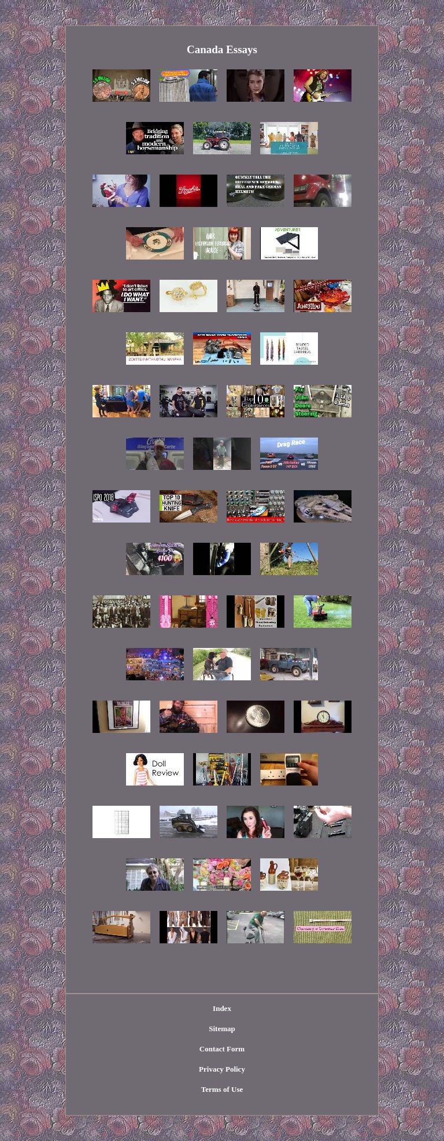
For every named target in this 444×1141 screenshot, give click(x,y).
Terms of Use (222, 1089)
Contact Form (222, 1048)
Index (222, 1008)
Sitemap (222, 1028)
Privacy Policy (222, 1069)
